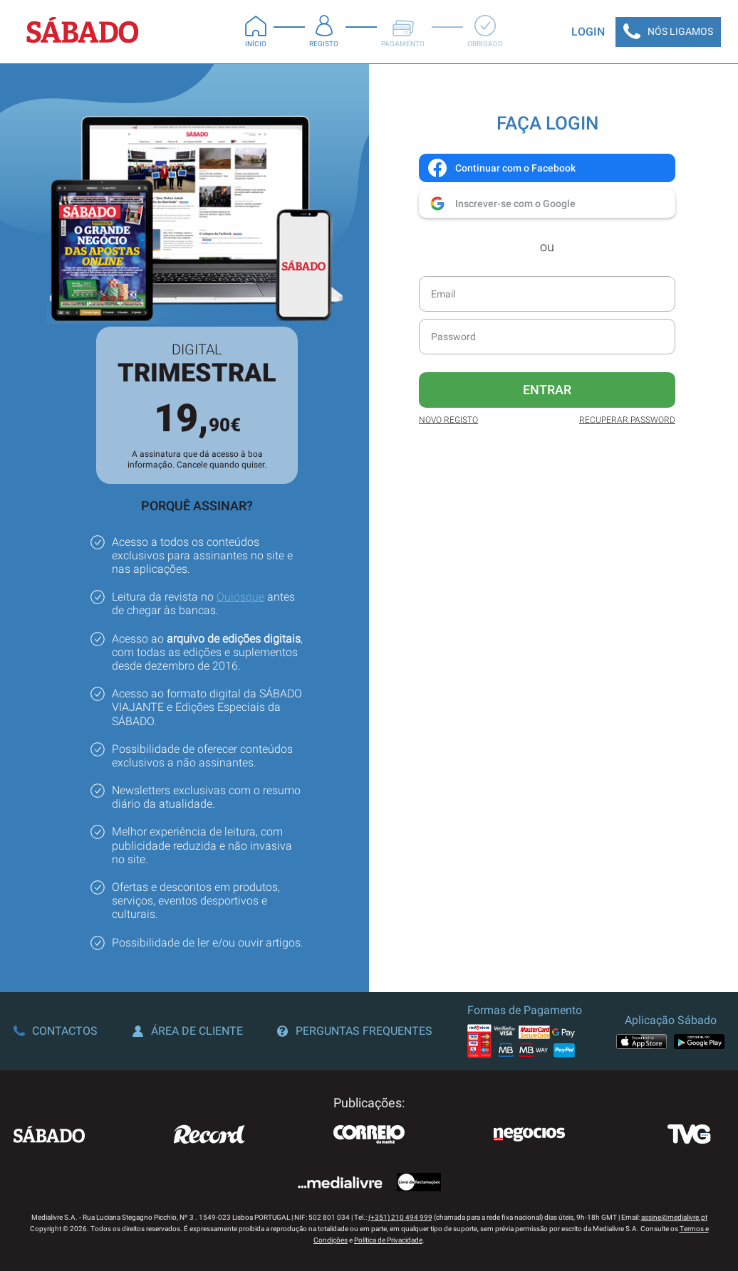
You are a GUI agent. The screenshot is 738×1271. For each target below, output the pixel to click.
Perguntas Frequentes (354, 1031)
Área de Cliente (187, 1031)
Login (588, 31)
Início (255, 31)
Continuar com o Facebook (501, 168)
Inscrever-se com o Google (501, 203)
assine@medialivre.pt (674, 1217)
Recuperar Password (627, 420)
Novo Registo (448, 420)
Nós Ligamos (668, 32)
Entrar (547, 389)
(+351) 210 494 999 (400, 1217)
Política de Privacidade (388, 1240)
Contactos (56, 1031)
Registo (323, 31)
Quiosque (240, 596)
